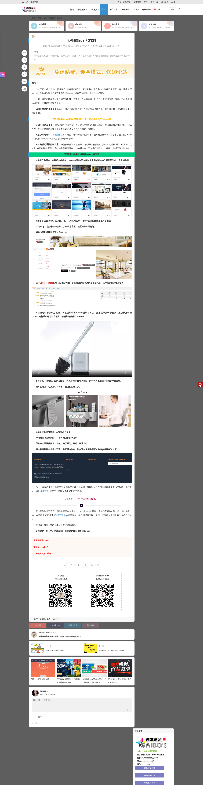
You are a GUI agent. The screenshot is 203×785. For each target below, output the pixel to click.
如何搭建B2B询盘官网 (54, 628)
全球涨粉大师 (144, 170)
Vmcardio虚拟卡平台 (144, 141)
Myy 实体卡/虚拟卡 (144, 175)
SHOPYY (82, 46)
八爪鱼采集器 (162, 141)
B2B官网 (46, 490)
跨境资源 (164, 2)
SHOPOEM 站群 (144, 107)
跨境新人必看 (71, 46)
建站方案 (126, 2)
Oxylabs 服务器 (144, 164)
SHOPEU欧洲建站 (162, 164)
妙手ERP (162, 152)
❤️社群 (157, 9)
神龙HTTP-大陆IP (162, 147)
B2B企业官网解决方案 (40, 674)
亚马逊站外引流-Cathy (144, 124)
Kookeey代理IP (162, 130)
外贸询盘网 (71, 621)
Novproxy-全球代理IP (162, 175)
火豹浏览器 (162, 170)
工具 (173, 2)
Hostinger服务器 (144, 152)
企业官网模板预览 (84, 498)
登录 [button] (25, 2)
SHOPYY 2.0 (162, 101)
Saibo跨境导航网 (162, 118)
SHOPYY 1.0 (144, 101)
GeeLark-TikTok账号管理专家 (144, 147)
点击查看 (67, 498)
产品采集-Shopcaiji (162, 113)
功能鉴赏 (137, 2)
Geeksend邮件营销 (162, 158)
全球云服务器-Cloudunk (162, 124)
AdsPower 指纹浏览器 (144, 113)
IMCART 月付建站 (162, 107)
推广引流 (154, 2)
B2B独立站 (54, 621)
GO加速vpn (162, 135)
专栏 (146, 2)
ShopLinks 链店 (144, 118)
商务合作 (146, 9)
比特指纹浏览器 (144, 135)
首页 (119, 2)
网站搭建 (56, 134)
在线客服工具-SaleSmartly (144, 130)
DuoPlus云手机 (144, 158)
